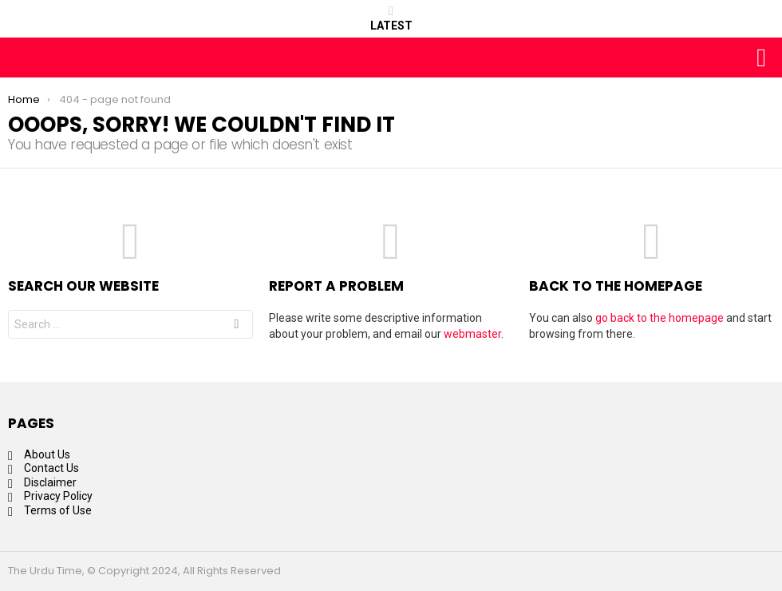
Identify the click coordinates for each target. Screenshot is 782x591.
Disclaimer (50, 482)
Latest (391, 18)
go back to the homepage (659, 317)
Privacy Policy (58, 496)
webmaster (472, 333)
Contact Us (51, 468)
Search (236, 326)
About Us (47, 454)
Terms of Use (58, 510)
